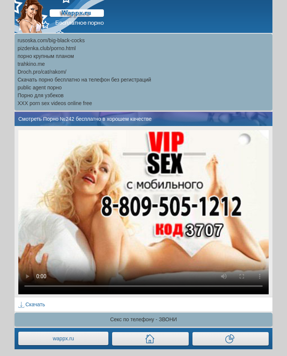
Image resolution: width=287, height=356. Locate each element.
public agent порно (40, 87)
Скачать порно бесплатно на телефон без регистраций (84, 80)
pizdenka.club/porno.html (47, 48)
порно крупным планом (46, 56)
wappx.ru (63, 338)
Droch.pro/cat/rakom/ (42, 72)
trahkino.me (31, 64)
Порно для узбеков (41, 95)
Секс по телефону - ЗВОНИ (143, 319)
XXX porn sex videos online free (55, 103)
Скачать (35, 304)
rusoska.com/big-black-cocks (51, 40)
